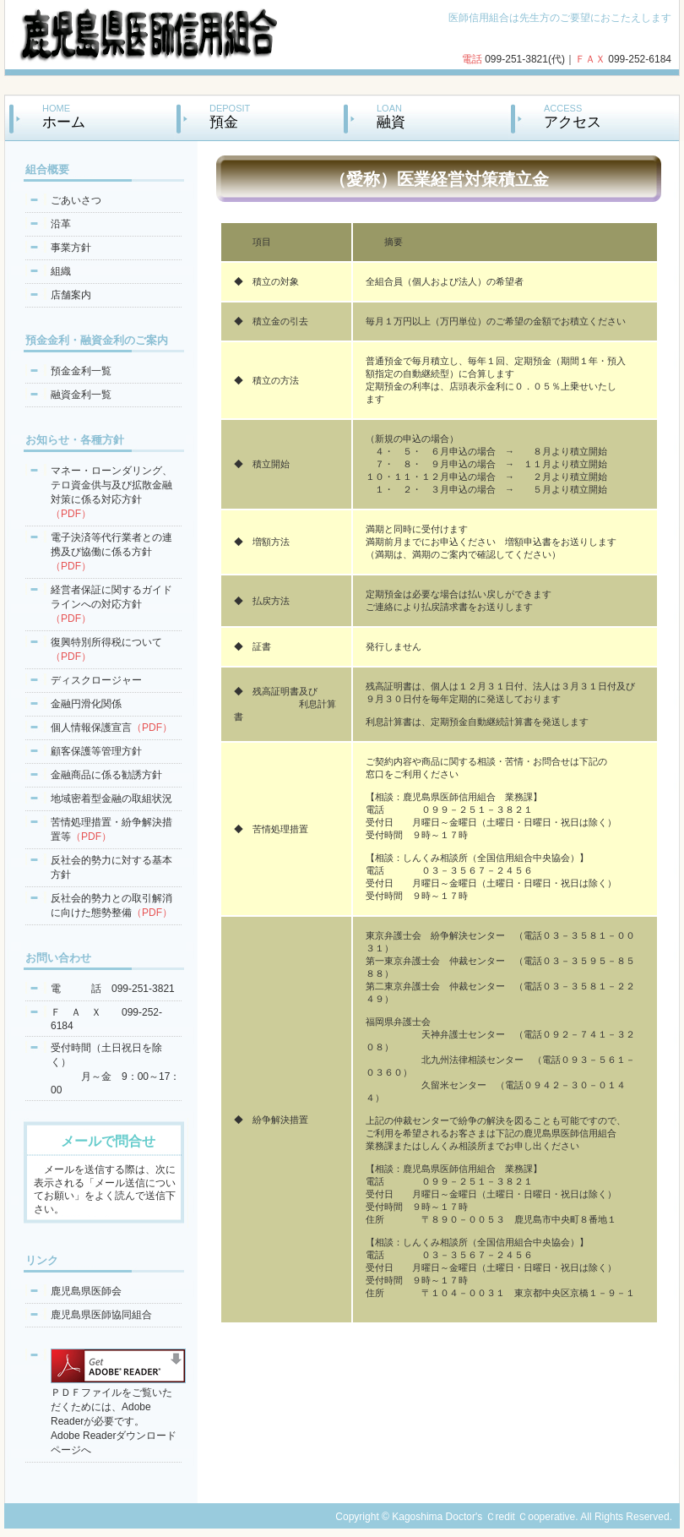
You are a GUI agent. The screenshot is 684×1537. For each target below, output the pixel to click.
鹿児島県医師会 (86, 1291)
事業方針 (71, 247)
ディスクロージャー (96, 680)
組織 (61, 271)
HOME (63, 116)
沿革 (61, 224)
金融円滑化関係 (86, 704)
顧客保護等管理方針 (96, 751)
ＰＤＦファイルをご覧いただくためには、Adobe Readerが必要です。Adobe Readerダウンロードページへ (118, 1415)
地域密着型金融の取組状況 (111, 798)
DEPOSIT (229, 116)
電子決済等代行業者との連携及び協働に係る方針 (111, 551)
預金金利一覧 (81, 371)
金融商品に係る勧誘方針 (106, 775)
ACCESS (572, 116)
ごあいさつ (76, 200)
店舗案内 (71, 295)
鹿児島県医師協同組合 (101, 1315)
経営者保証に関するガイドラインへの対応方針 (111, 604)
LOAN (391, 116)
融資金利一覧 (81, 395)
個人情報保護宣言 (111, 727)
